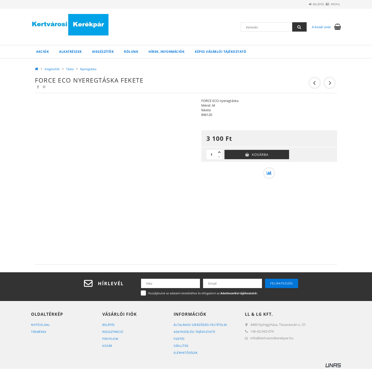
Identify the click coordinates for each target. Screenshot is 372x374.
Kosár (107, 346)
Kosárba (260, 154)
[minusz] (219, 157)
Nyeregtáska (88, 69)
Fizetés (179, 339)
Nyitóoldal (40, 325)
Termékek (38, 332)
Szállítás (181, 346)
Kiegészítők (103, 51)
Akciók (42, 51)
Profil (332, 4)
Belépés (309, 4)
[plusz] (219, 152)
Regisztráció (112, 332)
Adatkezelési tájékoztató (194, 332)
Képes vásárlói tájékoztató (220, 51)
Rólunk (131, 51)
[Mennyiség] (211, 154)
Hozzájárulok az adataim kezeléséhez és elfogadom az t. (203, 293)
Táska (70, 69)
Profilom (110, 339)
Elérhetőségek (186, 353)
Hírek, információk (166, 51)
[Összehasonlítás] (269, 173)
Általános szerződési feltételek (200, 325)
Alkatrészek (70, 51)
